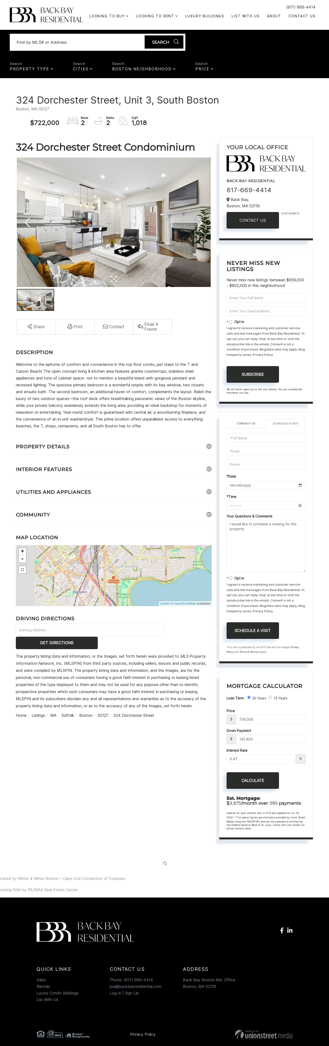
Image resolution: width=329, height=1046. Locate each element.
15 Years (278, 699)
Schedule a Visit (285, 425)
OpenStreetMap (185, 605)
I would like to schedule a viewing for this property (266, 547)
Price (202, 70)
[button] (163, 43)
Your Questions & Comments (249, 518)
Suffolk (67, 704)
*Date (231, 478)
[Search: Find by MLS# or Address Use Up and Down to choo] (79, 43)
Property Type (29, 70)
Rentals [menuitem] (43, 988)
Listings (38, 704)
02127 (103, 704)
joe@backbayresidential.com (135, 988)
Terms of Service (249, 653)
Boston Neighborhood (142, 70)
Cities (81, 70)
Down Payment (239, 732)
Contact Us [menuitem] (302, 16)
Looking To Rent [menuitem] (155, 16)
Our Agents (290, 214)
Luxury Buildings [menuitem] (204, 16)
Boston (85, 704)
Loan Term (235, 699)
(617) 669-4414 (301, 7)
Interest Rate (237, 752)
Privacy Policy (263, 356)
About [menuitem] (274, 16)
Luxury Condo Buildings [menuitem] (58, 994)
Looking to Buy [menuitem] (107, 16)
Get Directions (188, 631)
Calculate (252, 782)
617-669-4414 (249, 191)
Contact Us (252, 221)
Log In (115, 994)
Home (21, 704)
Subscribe (253, 375)
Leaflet (164, 605)
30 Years (256, 699)
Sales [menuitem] (41, 981)
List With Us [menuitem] (246, 16)
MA (53, 704)
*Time (231, 498)
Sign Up (132, 994)
